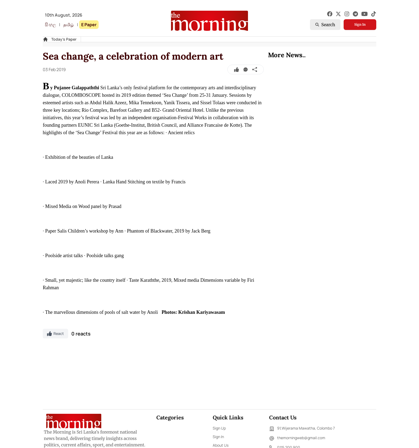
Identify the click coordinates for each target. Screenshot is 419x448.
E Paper (88, 25)
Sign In (360, 24)
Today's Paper (63, 39)
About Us (220, 445)
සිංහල (50, 25)
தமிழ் (68, 25)
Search (325, 24)
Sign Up (219, 428)
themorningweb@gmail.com (297, 438)
